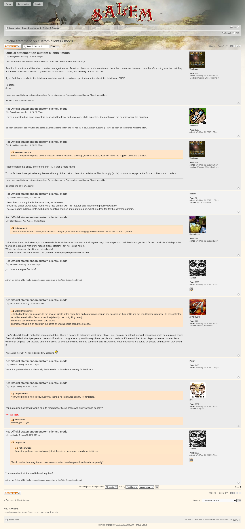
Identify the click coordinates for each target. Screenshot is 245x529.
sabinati (13, 264)
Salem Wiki (20, 280)
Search (228, 33)
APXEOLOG (15, 304)
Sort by (128, 487)
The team (188, 519)
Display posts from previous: (98, 487)
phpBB (111, 525)
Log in (38, 4)
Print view (231, 27)
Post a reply (12, 46)
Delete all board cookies (204, 519)
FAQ (237, 33)
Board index (14, 28)
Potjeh (13, 365)
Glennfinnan (15, 221)
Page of (223, 46)
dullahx (13, 198)
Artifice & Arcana (51, 28)
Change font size (237, 27)
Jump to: (196, 500)
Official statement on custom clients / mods (38, 41)
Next (237, 487)
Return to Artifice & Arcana (17, 500)
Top (239, 103)
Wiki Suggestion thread (71, 280)
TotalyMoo (14, 57)
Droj (12, 387)
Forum (8, 4)
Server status (23, 4)
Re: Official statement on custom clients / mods (36, 108)
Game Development (31, 28)
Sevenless (14, 112)
